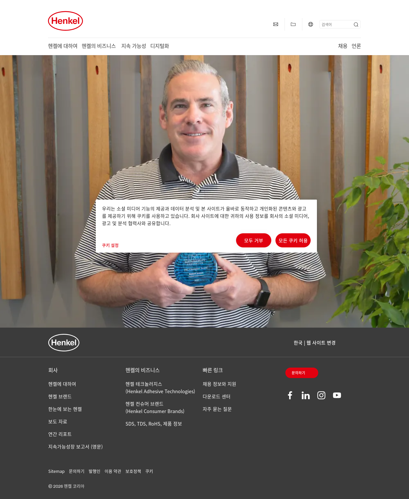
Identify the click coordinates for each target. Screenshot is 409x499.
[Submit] (356, 24)
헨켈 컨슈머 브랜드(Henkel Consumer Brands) (154, 407)
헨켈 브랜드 (60, 396)
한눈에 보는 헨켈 (65, 408)
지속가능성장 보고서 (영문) (75, 446)
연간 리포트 (60, 434)
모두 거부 (253, 240)
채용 (342, 46)
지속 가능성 (133, 46)
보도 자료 (57, 421)
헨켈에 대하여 (62, 46)
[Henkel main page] (65, 20)
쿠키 (149, 471)
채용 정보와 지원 (219, 383)
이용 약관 (113, 471)
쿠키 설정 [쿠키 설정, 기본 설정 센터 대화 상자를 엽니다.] (110, 245)
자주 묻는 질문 (217, 408)
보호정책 (133, 471)
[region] (206, 226)
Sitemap (56, 471)
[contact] (275, 24)
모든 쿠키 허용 (293, 240)
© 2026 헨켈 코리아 (66, 486)
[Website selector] (310, 24)
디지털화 (159, 46)
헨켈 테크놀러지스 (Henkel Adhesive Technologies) (160, 387)
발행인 (94, 471)
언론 (356, 46)
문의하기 (298, 373)
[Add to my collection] (293, 24)
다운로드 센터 (217, 396)
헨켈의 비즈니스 (99, 46)
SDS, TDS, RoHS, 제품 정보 (153, 423)
